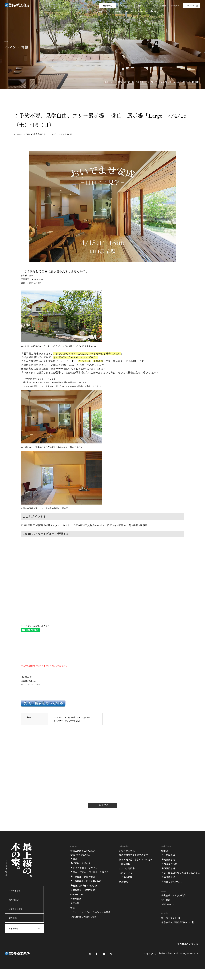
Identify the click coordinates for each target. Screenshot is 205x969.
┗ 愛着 (73, 858)
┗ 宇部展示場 (168, 877)
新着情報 (123, 881)
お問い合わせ (167, 904)
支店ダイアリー (127, 872)
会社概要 (165, 899)
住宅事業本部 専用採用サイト (175, 922)
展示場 (164, 850)
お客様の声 (75, 898)
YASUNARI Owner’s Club (83, 916)
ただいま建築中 (127, 868)
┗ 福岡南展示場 (169, 863)
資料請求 (175, 5)
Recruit (190, 5)
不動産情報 (124, 863)
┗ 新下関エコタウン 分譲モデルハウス (180, 872)
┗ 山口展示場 (168, 855)
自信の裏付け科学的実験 (82, 889)
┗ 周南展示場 (168, 859)
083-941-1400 (33, 685)
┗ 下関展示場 (168, 868)
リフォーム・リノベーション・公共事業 (90, 912)
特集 (72, 907)
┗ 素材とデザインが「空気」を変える (89, 872)
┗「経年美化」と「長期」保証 (85, 881)
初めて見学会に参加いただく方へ (135, 859)
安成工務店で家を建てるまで (133, 855)
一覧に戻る (102, 805)
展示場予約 (107, 5)
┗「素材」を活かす (80, 863)
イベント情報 (126, 5)
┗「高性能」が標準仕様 (82, 876)
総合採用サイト (169, 917)
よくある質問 (125, 877)
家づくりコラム (127, 850)
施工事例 (74, 903)
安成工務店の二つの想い (82, 850)
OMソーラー (76, 894)
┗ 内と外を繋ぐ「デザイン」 (85, 867)
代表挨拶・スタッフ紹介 (173, 895)
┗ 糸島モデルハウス (171, 881)
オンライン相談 (159, 5)
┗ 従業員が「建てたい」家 (83, 885)
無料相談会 (143, 5)
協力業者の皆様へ (186, 943)
